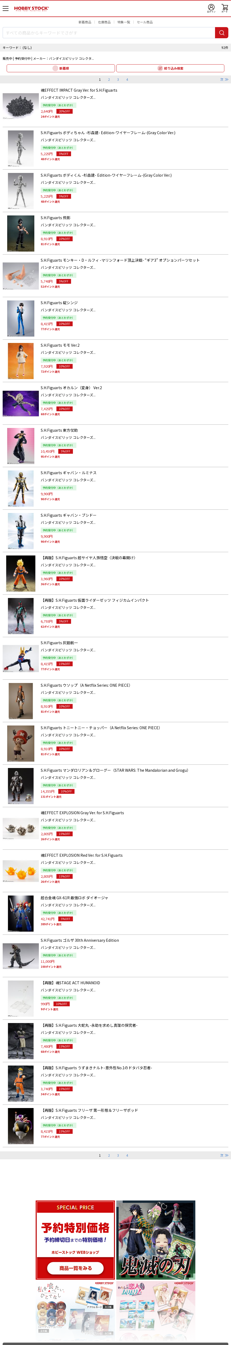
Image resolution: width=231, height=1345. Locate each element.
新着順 (64, 68)
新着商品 (85, 22)
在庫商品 (104, 22)
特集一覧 (123, 22)
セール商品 (145, 22)
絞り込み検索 (173, 68)
